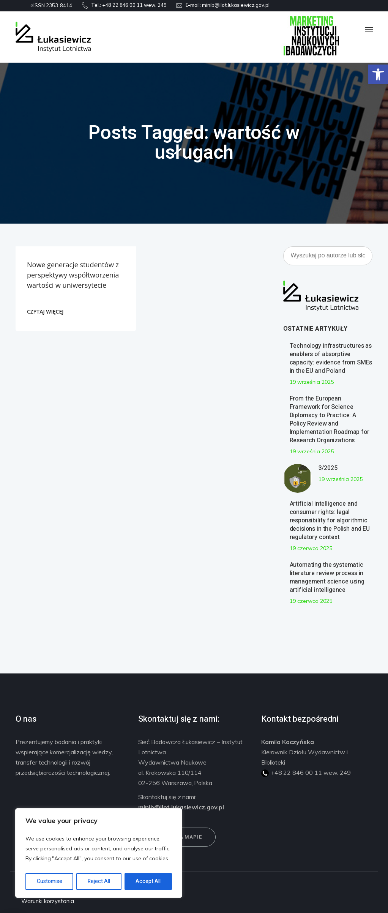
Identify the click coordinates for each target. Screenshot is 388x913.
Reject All (99, 881)
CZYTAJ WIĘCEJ (45, 311)
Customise (49, 881)
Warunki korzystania (47, 901)
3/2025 (328, 468)
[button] (378, 74)
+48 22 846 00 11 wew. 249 (134, 5)
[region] (98, 853)
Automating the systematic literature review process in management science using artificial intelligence (327, 577)
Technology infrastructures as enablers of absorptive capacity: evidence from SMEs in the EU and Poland (331, 358)
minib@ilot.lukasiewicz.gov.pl (236, 5)
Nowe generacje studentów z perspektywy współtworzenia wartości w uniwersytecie (73, 275)
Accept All (148, 881)
